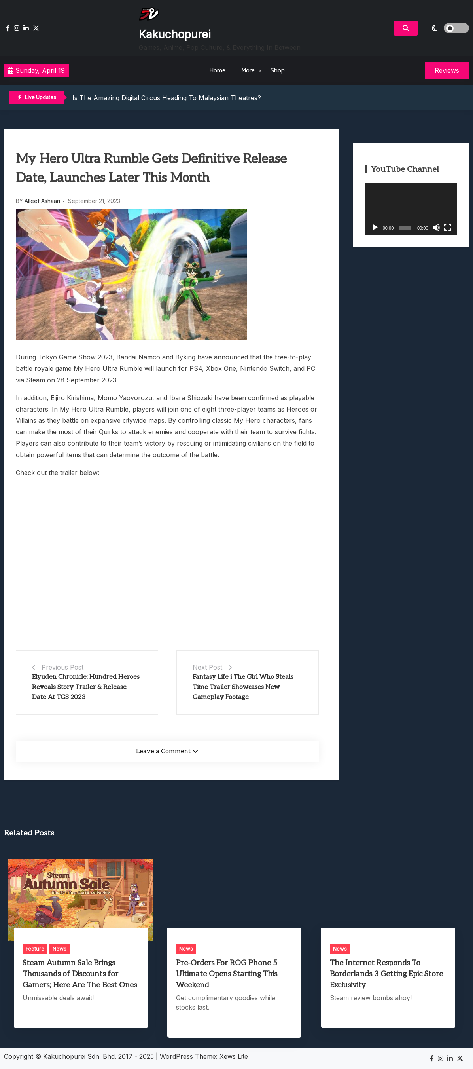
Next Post (207, 667)
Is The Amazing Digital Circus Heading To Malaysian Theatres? (166, 98)
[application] (411, 209)
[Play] (375, 228)
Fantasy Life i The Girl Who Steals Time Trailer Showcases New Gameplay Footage (243, 687)
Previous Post (62, 667)
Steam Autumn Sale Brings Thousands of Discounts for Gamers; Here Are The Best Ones (80, 974)
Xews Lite (233, 1056)
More (248, 70)
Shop (278, 70)
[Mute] (436, 228)
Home (217, 70)
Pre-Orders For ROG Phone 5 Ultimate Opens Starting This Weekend (226, 974)
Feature (35, 949)
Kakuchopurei (175, 34)
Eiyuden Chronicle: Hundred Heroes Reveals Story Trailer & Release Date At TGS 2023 (86, 687)
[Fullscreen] (448, 228)
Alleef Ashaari (42, 200)
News (59, 949)
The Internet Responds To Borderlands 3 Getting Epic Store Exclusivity (386, 974)
